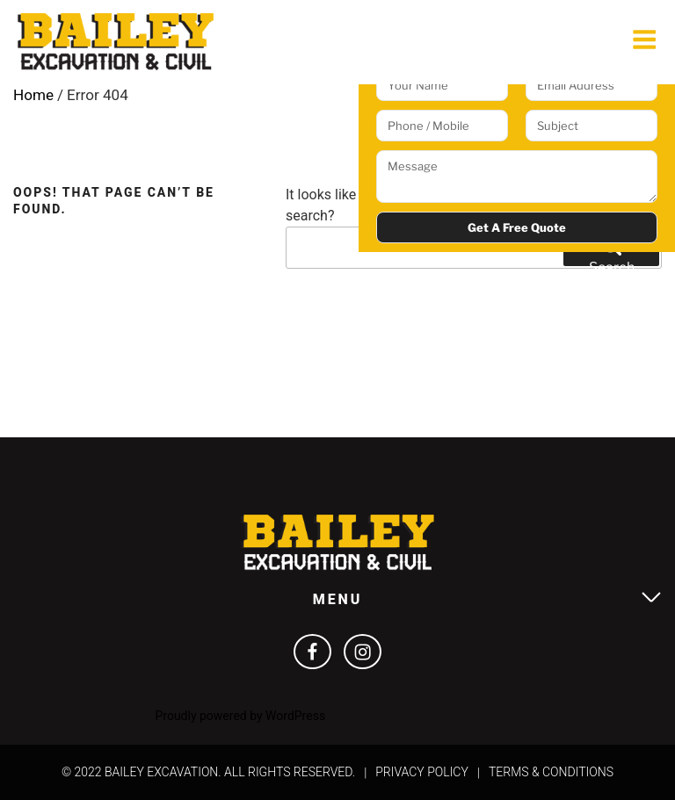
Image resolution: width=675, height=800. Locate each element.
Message (516, 176)
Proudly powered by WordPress (240, 716)
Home (33, 95)
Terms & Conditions (551, 772)
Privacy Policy (421, 772)
